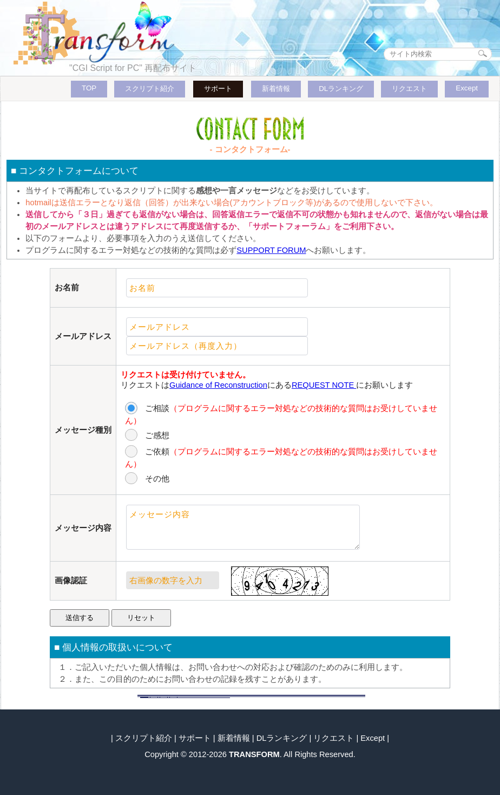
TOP (89, 88)
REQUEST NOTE (324, 385)
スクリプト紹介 (149, 88)
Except (467, 88)
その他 (157, 478)
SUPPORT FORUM (271, 250)
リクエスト (409, 88)
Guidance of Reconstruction (218, 385)
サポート (218, 88)
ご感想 (157, 435)
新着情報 (276, 88)
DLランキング (341, 88)
